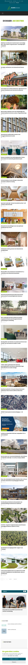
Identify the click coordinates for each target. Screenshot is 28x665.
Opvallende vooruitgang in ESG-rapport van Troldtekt (12, 548)
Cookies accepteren (14, 659)
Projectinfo (4, 64)
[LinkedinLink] (17, 2)
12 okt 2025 (3, 114)
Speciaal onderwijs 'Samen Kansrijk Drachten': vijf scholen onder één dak (13, 203)
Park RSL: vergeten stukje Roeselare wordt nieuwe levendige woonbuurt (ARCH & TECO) (13, 525)
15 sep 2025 (4, 344)
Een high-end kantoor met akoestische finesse (12, 67)
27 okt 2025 (4, 47)
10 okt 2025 (3, 160)
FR (19, 1)
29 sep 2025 (4, 274)
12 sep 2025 (4, 392)
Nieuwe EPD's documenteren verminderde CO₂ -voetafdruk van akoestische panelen (12, 272)
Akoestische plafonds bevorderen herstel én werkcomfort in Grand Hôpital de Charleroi (12, 295)
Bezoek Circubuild (12, 2)
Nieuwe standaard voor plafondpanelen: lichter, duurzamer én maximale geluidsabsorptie (13, 158)
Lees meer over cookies (12, 655)
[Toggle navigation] (2, 13)
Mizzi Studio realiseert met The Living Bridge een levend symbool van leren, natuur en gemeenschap (13, 112)
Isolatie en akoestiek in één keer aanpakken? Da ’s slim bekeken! (13, 434)
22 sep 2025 (4, 297)
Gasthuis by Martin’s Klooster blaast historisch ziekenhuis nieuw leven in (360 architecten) (12, 389)
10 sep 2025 (4, 459)
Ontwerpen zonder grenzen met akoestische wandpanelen (12, 249)
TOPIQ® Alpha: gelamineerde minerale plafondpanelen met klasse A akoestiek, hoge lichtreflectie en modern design (12, 366)
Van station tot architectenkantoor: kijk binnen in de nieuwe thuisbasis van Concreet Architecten (14, 89)
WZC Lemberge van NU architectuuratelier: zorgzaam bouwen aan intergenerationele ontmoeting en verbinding (11, 319)
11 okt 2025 (3, 137)
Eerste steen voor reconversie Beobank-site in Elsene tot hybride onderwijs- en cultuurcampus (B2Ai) (14, 457)
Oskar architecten (12, 629)
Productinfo (4, 154)
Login (22, 1)
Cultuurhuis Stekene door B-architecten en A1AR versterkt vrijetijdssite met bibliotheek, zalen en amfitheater (13, 572)
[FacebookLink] (16, 2)
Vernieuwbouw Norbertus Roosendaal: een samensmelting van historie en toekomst (11, 502)
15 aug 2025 (4, 575)
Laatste (10, 579)
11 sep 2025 (4, 436)
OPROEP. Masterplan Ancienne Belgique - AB (12, 412)
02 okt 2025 (4, 251)
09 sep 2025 (4, 482)
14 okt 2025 (3, 91)
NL (17, 1)
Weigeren (14, 662)
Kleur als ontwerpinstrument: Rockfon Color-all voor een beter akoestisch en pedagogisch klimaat (14, 479)
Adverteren (15, 1)
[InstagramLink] (18, 2)
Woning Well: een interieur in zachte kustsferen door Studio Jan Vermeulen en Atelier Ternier (14, 342)
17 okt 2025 (3, 68)
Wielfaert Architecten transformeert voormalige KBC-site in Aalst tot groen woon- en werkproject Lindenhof (13, 44)
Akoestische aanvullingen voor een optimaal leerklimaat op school (12, 226)
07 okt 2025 (4, 206)
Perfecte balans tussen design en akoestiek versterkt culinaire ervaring (12, 181)
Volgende (15, 579)
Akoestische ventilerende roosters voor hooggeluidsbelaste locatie (10, 135)
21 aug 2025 (4, 550)
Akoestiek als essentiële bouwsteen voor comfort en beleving (12, 610)
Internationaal (4, 108)
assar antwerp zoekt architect (15, 624)
